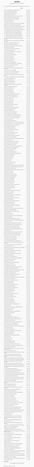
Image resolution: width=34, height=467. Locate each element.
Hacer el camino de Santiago (8, 350)
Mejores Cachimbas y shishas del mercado (10, 389)
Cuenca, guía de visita (7, 405)
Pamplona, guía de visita (7, 92)
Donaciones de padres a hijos (8, 385)
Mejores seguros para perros (8, 236)
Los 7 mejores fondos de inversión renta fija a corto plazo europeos (14, 40)
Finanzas (5, 41)
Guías (15, 70)
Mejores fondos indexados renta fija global (10, 233)
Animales (14, 113)
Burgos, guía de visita (7, 57)
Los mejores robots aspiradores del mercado (10, 153)
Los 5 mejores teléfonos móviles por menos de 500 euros (12, 29)
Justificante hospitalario (7, 281)
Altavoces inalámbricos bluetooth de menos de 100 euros (12, 277)
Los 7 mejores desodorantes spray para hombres (11, 35)
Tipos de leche (6, 414)
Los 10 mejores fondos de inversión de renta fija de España (13, 84)
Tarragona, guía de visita (7, 308)
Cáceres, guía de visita (7, 191)
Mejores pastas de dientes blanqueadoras (10, 17)
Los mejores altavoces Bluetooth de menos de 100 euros (12, 453)
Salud (18, 17)
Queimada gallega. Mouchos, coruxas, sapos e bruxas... (12, 123)
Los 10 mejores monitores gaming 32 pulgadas (11, 32)
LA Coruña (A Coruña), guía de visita (9, 73)
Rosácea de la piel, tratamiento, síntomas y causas (11, 318)
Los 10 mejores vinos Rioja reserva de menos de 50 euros (12, 269)
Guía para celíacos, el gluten (8, 187)
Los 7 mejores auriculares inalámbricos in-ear (11, 51)
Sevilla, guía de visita (7, 101)
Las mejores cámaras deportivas (9, 368)
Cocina (18, 42)
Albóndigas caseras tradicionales (9, 256)
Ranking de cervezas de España (9, 427)
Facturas (17, 3)
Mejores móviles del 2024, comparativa (10, 200)
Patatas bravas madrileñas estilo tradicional (10, 303)
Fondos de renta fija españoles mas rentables (11, 240)
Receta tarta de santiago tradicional (9, 44)
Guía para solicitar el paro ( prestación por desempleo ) (12, 345)
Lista (10, 221)
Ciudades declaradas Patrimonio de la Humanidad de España (13, 355)
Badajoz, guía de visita (7, 79)
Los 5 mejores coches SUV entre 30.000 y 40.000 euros (12, 378)
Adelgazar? (14, 3)
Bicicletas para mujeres (7, 202)
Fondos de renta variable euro (8, 54)
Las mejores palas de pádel (8, 108)
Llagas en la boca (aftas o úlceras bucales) (10, 125)
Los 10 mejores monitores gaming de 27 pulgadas (11, 306)
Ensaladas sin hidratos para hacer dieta (10, 401)
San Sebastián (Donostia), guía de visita (10, 271)
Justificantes (22, 3)
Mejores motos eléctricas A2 (8, 14)
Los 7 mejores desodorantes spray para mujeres (11, 244)
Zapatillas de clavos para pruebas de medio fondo (11, 443)
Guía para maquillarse (7, 193)
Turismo (12, 20)
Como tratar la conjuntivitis (8, 312)
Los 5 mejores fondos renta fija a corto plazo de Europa (12, 377)
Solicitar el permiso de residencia (9, 393)
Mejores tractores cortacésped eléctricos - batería (11, 63)
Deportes (14, 108)
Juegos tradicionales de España (9, 151)
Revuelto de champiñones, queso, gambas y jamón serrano (13, 169)
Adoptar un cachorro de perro (8, 113)
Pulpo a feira (6, 336)
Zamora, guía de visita (7, 60)
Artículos (22, 23)
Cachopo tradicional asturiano (8, 265)
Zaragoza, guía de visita (7, 299)
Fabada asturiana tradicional (8, 320)
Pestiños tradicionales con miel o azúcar (10, 440)
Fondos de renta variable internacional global (11, 250)
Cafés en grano (6, 212)
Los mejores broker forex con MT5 (9, 293)
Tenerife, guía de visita (7, 449)
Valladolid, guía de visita (7, 396)
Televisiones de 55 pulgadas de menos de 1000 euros (12, 138)
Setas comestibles (7, 309)
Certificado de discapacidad (8, 342)
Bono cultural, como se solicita (8, 162)
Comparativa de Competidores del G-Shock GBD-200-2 (12, 359)
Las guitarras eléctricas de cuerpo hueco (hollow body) (12, 23)
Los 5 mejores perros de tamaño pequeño (10, 227)
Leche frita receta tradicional (8, 78)
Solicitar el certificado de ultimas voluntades (10, 205)
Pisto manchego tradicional (8, 278)
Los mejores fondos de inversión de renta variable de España (13, 422)
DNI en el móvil (6, 230)
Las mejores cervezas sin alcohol (9, 237)
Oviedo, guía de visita (7, 98)
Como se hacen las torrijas (8, 395)
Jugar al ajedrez (6, 159)
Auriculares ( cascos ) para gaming (9, 323)
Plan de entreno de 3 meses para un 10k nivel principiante (12, 455)
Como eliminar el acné (7, 172)
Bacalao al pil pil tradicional (8, 154)
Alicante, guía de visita (7, 20)
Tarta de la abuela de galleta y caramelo (10, 317)
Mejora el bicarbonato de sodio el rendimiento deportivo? (12, 247)
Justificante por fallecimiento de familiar (10, 107)
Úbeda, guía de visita (7, 156)
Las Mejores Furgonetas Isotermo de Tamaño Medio (12, 224)
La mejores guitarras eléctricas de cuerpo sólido (11, 30)
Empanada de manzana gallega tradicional (10, 274)
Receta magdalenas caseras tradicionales (10, 262)
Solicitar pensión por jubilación (8, 168)
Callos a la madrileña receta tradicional (10, 324)
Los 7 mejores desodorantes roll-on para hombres (11, 36)
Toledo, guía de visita (7, 196)
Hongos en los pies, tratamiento (9, 296)
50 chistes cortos (6, 221)
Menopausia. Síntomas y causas (9, 148)
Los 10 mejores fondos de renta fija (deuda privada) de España (13, 381)
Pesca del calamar (7, 315)
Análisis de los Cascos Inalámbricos (9, 426)
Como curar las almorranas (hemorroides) (10, 117)
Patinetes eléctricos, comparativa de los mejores (11, 411)
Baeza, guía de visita (7, 157)
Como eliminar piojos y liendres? (9, 380)
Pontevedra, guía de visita (8, 290)
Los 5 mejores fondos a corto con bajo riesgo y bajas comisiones (14, 242)
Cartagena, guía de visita (8, 82)
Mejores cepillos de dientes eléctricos (9, 141)
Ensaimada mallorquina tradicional (9, 95)
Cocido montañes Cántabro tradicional (10, 129)
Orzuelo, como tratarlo (7, 163)
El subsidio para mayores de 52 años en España (11, 194)
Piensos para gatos (7, 199)
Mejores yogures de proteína (8, 456)
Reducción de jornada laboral (8, 81)
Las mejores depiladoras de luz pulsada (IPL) (11, 114)
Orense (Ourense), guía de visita (9, 111)
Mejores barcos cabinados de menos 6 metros (11, 234)
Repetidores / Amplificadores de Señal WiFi (10, 408)
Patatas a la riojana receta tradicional (9, 287)
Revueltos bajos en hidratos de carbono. (10, 42)
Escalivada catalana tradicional (8, 120)
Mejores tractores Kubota (8, 47)
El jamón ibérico (6, 339)
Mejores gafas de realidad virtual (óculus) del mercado (12, 122)
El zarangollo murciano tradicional (9, 86)
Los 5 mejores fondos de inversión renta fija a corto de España (13, 38)
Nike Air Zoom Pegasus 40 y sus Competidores (11, 434)
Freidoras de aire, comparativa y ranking (10, 184)
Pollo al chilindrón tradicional (8, 275)
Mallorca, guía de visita (7, 263)
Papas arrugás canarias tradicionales (9, 284)
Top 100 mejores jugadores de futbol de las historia (11, 392)
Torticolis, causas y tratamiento (8, 259)
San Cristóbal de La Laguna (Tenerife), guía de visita (12, 166)
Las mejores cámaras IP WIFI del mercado (10, 190)
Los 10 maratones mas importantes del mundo (11, 419)
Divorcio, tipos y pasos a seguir (8, 70)
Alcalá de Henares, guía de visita (9, 175)
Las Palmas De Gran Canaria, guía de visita (10, 116)
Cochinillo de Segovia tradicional (9, 390)
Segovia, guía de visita (7, 333)
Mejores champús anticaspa (8, 181)
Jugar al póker (6, 160)
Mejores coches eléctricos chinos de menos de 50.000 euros (13, 26)
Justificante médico (7, 459)
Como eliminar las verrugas (8, 178)
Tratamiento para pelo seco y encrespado (10, 211)
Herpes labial (6, 314)
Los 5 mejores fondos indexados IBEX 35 (10, 48)
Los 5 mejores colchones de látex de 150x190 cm (11, 45)
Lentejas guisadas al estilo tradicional (9, 268)
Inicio (11, 3)
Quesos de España (7, 206)
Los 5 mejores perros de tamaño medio (10, 371)
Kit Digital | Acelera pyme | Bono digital (10, 147)
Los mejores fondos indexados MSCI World (10, 437)
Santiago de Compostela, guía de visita (10, 197)
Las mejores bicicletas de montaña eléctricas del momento (13, 417)
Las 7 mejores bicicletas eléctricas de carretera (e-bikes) (12, 374)
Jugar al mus (6, 305)
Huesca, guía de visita (7, 53)
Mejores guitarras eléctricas (8, 272)
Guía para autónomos (7, 327)
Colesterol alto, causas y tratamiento (9, 132)
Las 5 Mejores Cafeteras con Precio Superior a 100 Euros (12, 364)
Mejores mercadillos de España (8, 144)
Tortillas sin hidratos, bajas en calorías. (10, 446)
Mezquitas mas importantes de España (10, 452)
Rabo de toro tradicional (7, 150)
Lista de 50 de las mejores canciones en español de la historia (13, 458)
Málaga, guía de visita (7, 260)
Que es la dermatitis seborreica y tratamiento (11, 311)
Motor (15, 11)
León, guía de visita (7, 119)
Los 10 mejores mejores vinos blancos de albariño (11, 266)
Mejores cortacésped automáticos (9, 11)
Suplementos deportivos (7, 203)
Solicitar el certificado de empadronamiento (10, 135)
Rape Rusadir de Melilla (7, 110)
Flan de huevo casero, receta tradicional (10, 71)
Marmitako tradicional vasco (8, 302)
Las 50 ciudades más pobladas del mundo (10, 218)
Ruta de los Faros (6, 421)
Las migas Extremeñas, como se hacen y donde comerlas (12, 165)
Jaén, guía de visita (7, 89)
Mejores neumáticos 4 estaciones (9, 104)
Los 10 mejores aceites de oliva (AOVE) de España (11, 257)
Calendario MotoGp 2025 (8, 126)
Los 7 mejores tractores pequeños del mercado (11, 253)
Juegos (15, 151)
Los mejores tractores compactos (9, 239)
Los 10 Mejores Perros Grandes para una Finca (11, 429)
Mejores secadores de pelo (8, 399)
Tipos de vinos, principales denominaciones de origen (12, 208)
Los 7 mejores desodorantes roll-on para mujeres (11, 33)
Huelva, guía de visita (7, 66)
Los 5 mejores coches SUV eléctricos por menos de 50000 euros (14, 74)
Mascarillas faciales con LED (8, 398)
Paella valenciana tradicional (8, 346)
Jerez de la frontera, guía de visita (9, 280)
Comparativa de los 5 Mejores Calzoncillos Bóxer (11, 363)
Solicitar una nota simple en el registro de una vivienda (12, 402)
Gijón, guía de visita (7, 105)
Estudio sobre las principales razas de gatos (10, 354)
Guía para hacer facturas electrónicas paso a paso (11, 321)
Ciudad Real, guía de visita (8, 50)
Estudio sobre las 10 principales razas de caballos (11, 215)
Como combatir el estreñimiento (9, 209)
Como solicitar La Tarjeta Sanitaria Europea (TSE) (11, 330)
